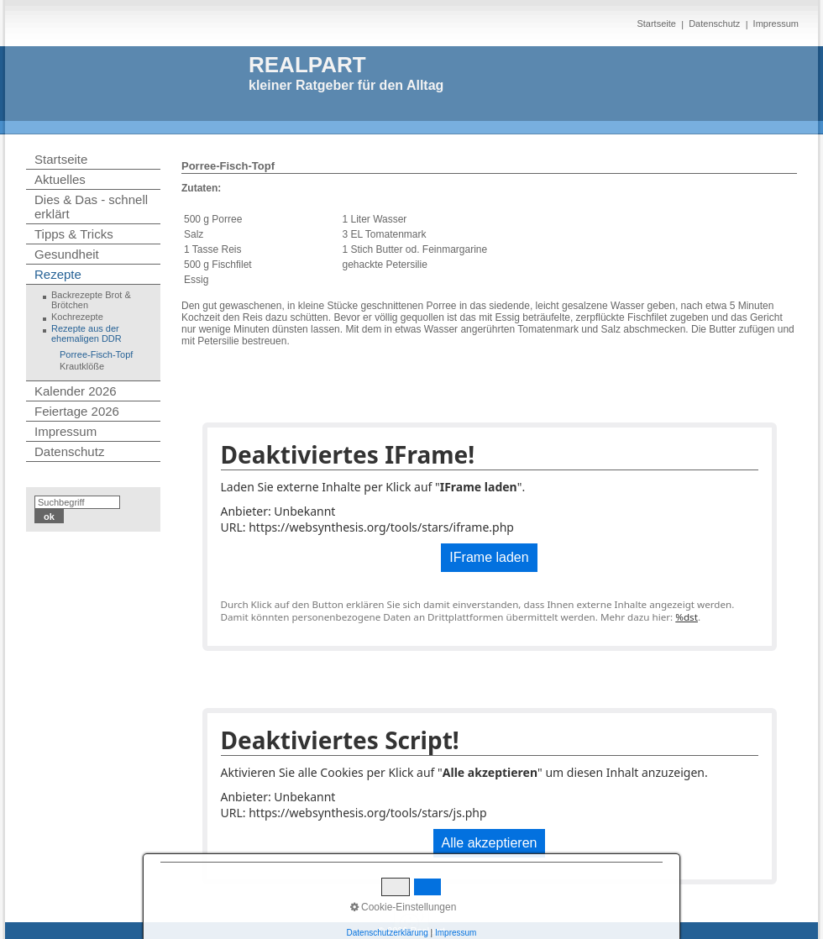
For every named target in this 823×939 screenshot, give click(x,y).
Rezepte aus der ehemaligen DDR (86, 333)
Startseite (656, 23)
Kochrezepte (77, 317)
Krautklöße (82, 366)
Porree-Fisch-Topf (96, 354)
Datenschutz (714, 23)
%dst (686, 617)
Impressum (776, 23)
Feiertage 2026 (76, 411)
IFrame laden (488, 557)
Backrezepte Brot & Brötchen (91, 300)
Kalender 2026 (75, 391)
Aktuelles (60, 179)
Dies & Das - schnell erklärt (91, 206)
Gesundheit (66, 254)
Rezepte (57, 274)
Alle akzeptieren (489, 843)
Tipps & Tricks (73, 234)
